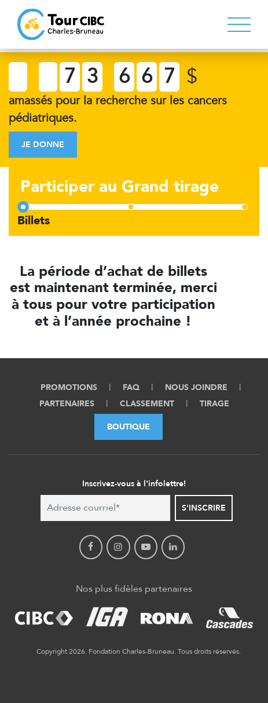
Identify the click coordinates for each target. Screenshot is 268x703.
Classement (147, 403)
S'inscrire (204, 507)
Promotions (69, 387)
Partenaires (66, 403)
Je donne (42, 144)
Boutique (128, 426)
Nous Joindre (196, 387)
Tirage (214, 403)
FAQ (131, 387)
